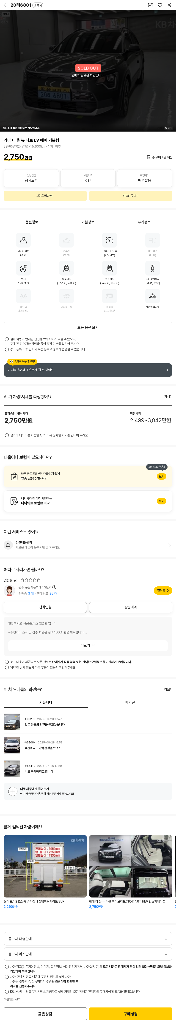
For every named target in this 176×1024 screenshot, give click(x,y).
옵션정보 (31, 222)
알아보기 (88, 476)
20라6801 (27, 5)
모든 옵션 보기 (88, 327)
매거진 (130, 702)
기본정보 (88, 222)
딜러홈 (161, 590)
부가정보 (144, 222)
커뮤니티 (45, 702)
